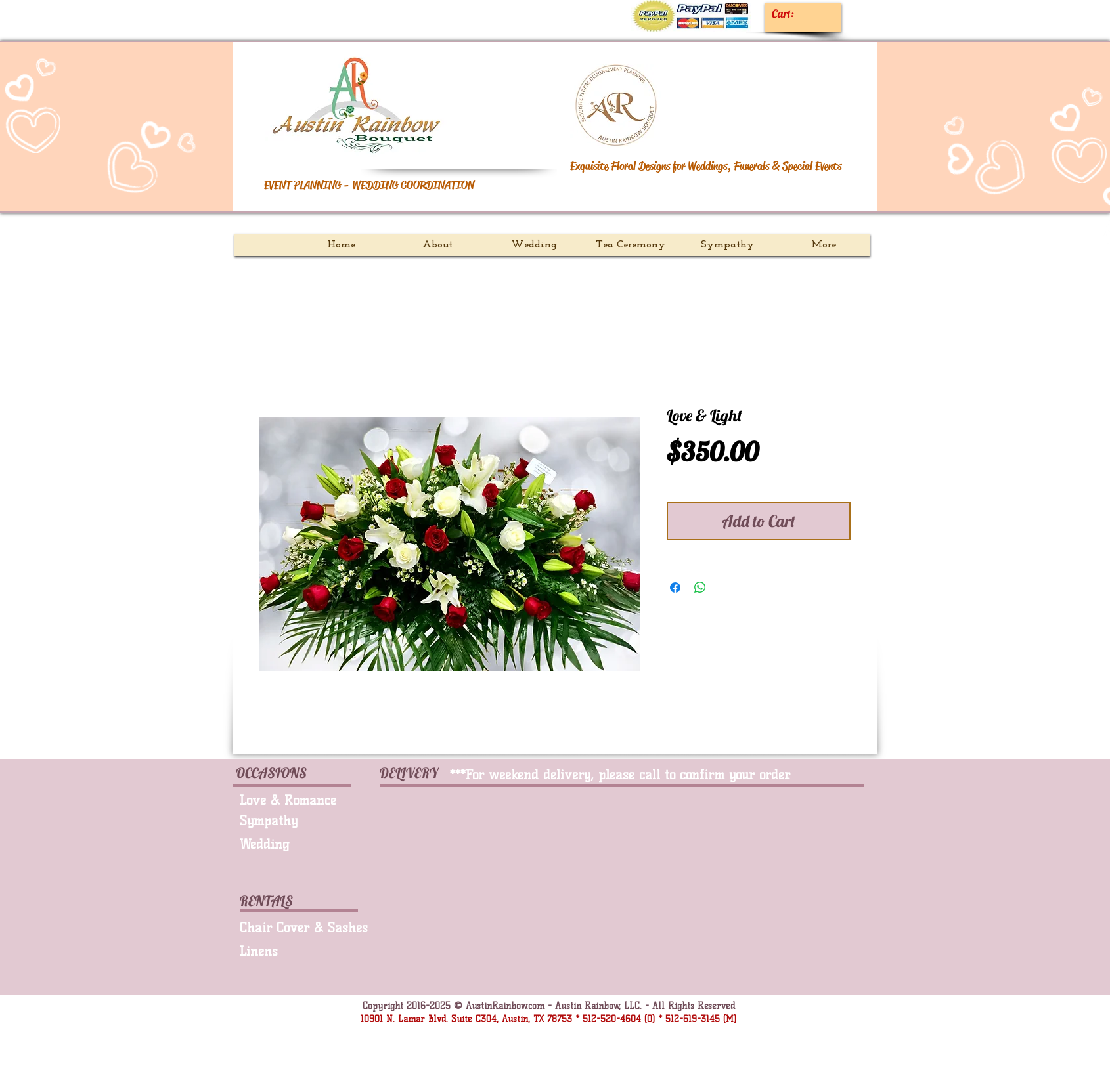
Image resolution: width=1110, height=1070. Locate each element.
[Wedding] (294, 844)
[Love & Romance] (304, 800)
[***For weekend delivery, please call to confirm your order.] (637, 774)
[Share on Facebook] (675, 587)
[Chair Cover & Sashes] (308, 927)
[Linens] (304, 951)
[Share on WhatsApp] (700, 587)
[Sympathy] (299, 820)
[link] (795, 13)
